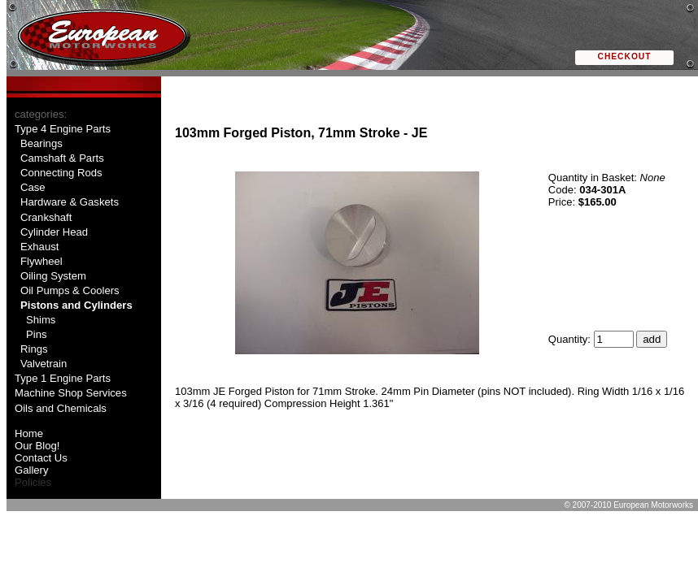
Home (29, 433)
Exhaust (39, 246)
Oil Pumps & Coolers (70, 290)
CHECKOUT (625, 56)
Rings (34, 349)
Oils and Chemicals (61, 408)
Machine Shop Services (71, 393)
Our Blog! (37, 446)
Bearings (41, 143)
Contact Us (41, 458)
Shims (40, 320)
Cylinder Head (54, 232)
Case (33, 187)
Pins (36, 334)
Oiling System (53, 276)
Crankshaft (46, 217)
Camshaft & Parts (62, 158)
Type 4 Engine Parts (63, 129)
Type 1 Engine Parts (63, 378)
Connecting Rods (61, 173)
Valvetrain (43, 364)
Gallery (32, 470)
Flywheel (41, 261)
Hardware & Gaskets (69, 202)
